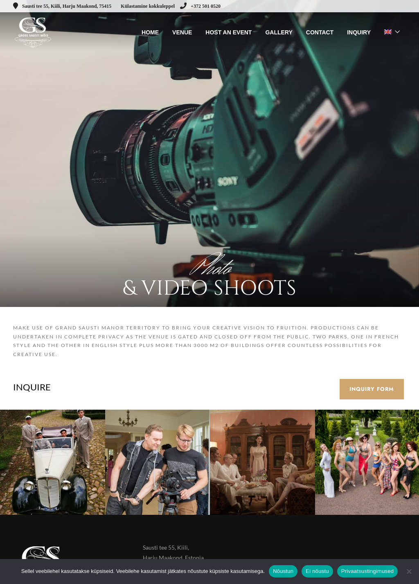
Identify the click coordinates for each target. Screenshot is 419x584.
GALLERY (278, 32)
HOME (150, 32)
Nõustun (283, 571)
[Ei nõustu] (409, 571)
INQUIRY (359, 32)
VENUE (182, 32)
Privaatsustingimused (367, 571)
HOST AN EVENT (228, 32)
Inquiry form (371, 389)
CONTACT (319, 32)
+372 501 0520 (200, 6)
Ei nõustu (317, 571)
